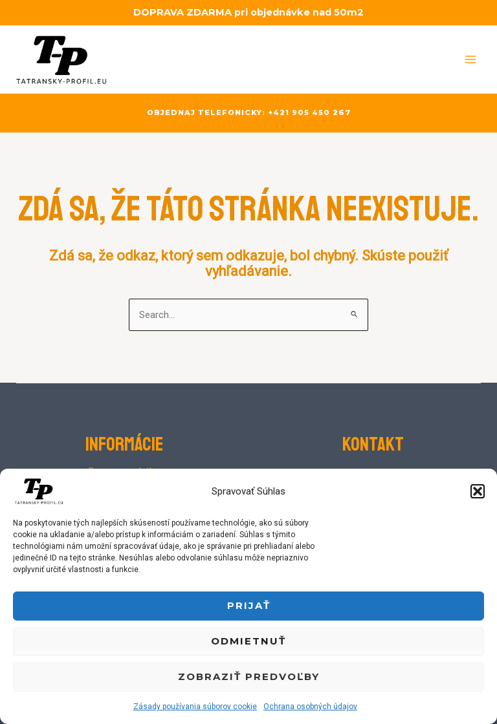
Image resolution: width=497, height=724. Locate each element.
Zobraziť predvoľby (249, 676)
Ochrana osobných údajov (310, 706)
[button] (477, 491)
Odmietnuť (248, 641)
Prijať (249, 605)
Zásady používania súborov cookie (195, 706)
